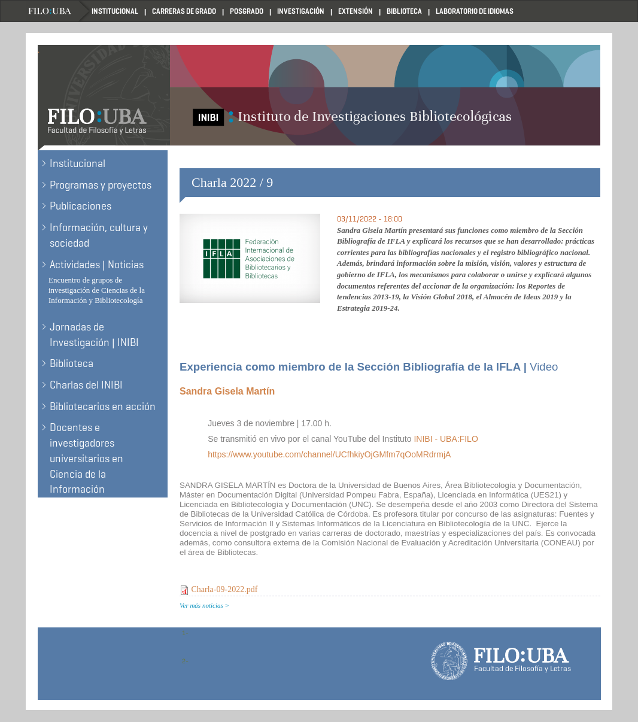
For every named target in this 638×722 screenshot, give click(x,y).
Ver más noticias (201, 605)
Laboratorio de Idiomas (475, 11)
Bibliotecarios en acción (103, 406)
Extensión (355, 11)
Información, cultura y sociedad (99, 235)
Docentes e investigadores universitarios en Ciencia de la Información (86, 458)
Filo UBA (59, 11)
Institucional (115, 11)
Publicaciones (80, 206)
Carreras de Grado (184, 11)
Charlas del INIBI (86, 385)
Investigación (300, 11)
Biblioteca (404, 11)
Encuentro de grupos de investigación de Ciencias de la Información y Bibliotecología (96, 290)
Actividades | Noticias (97, 264)
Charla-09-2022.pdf (225, 589)
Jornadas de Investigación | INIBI (94, 334)
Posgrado (246, 11)
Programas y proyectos (100, 185)
